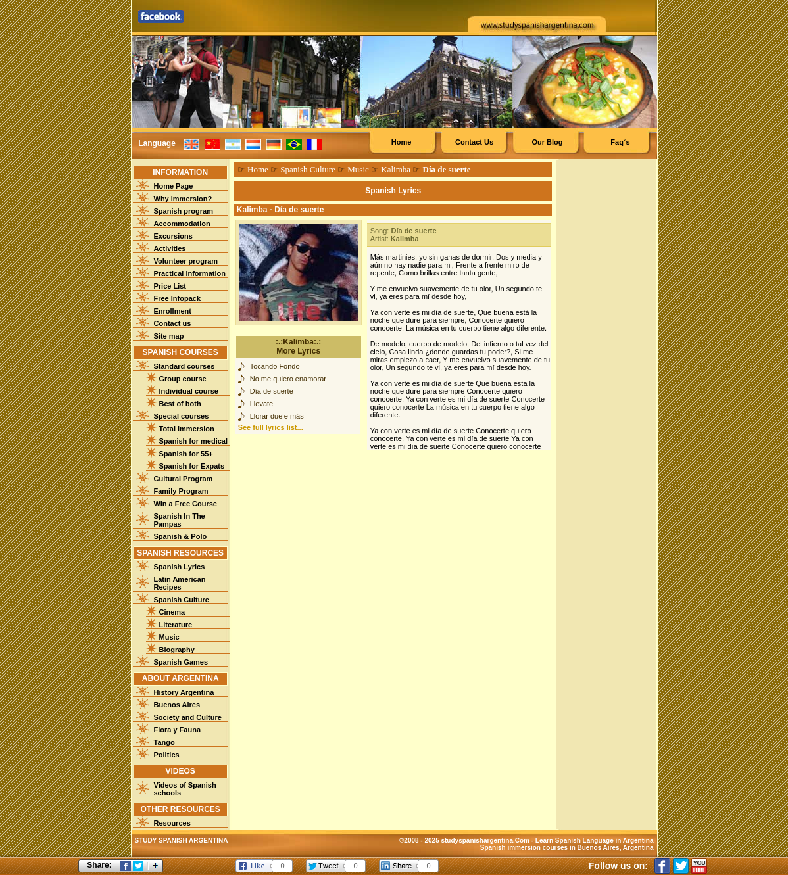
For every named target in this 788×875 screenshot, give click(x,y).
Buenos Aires (177, 705)
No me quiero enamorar (288, 379)
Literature (176, 624)
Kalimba (395, 169)
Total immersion (186, 429)
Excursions (173, 236)
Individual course (188, 391)
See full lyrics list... (270, 427)
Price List (170, 286)
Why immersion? (183, 198)
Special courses (181, 416)
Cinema (172, 612)
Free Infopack (177, 298)
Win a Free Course (185, 504)
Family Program (181, 491)
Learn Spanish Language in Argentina (594, 840)
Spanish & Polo (180, 536)
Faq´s (619, 142)
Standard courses (184, 366)
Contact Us (474, 142)
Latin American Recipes (180, 583)
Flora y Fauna (177, 730)
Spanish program (183, 211)
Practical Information (190, 273)
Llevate (261, 404)
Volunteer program (186, 261)
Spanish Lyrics (179, 567)
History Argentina (184, 692)
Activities (170, 248)
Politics (167, 755)
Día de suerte (271, 391)
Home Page (173, 186)
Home (401, 142)
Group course (183, 379)
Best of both (180, 404)
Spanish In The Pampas (179, 520)
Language (157, 143)
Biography (177, 649)
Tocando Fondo (275, 366)
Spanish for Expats (192, 466)
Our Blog (546, 142)
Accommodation (182, 223)
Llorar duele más (277, 416)
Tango (164, 742)
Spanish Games (181, 662)
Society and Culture (188, 717)
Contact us (172, 323)
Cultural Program (183, 479)
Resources (172, 823)
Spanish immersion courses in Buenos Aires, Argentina (567, 847)
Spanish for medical (193, 441)
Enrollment (172, 311)
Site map (169, 336)
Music (169, 637)
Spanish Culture (181, 599)
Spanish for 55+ (186, 454)
